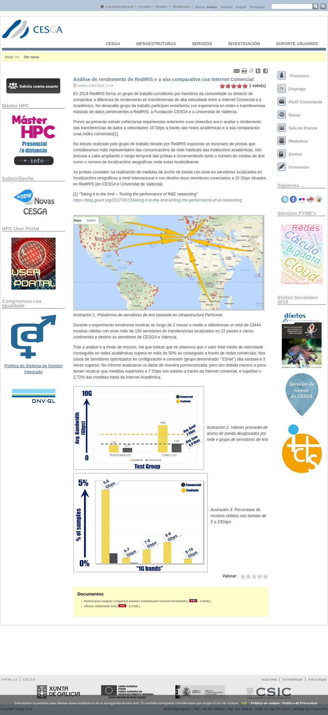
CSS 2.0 (29, 679)
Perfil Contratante (305, 102)
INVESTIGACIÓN (244, 44)
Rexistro (161, 6)
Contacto (145, 6)
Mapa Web (269, 679)
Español (226, 7)
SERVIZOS (202, 44)
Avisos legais (317, 679)
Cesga (39, 34)
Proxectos (299, 76)
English (241, 7)
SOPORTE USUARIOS (297, 44)
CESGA (113, 44)
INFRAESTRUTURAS (156, 44)
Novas (295, 115)
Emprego (297, 89)
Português (257, 7)
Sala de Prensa (303, 128)
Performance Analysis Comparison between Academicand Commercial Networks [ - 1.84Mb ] (147, 601)
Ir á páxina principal (119, 6)
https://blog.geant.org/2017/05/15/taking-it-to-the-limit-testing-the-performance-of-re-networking (157, 200)
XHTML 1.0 (9, 679)
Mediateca (298, 141)
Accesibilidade (292, 679)
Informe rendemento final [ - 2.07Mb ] (112, 606)
